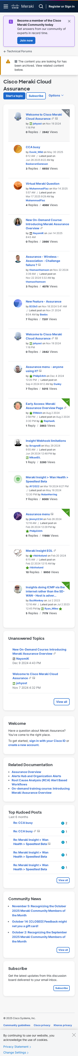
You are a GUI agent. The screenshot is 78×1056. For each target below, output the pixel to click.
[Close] (74, 1038)
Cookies (8, 1031)
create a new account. (23, 745)
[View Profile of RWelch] (37, 412)
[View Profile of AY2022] (34, 486)
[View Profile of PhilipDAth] (39, 375)
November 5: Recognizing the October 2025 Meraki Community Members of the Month (39, 910)
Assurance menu (38, 514)
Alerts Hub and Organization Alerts (36, 776)
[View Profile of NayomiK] (38, 233)
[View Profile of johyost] (37, 123)
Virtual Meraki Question (42, 183)
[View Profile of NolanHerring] (49, 494)
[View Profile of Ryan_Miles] (51, 608)
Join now (26, 40)
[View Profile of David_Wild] (36, 152)
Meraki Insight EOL (39, 550)
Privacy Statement (15, 1050)
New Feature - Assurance (43, 301)
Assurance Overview (26, 772)
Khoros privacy (63, 1025)
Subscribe (36, 96)
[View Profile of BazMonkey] (36, 600)
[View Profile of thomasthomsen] (39, 269)
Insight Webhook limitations (46, 440)
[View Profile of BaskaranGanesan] (37, 163)
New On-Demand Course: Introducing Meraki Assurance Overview (47, 224)
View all (61, 701)
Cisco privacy (42, 1025)
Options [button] (54, 95)
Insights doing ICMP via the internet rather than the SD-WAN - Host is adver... (45, 591)
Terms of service (26, 1031)
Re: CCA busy (23, 822)
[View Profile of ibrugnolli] (35, 445)
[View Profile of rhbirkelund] (40, 555)
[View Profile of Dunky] (57, 384)
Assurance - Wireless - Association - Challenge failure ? (43, 261)
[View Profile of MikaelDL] (35, 457)
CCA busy (33, 147)
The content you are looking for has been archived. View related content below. (41, 65)
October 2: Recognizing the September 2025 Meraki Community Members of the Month (39, 936)
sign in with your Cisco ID (47, 740)
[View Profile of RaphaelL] (49, 420)
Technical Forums (17, 51)
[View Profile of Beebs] (44, 314)
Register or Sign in (62, 6)
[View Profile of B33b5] (33, 306)
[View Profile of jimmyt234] (36, 519)
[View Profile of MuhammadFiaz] (39, 188)
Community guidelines (16, 1025)
